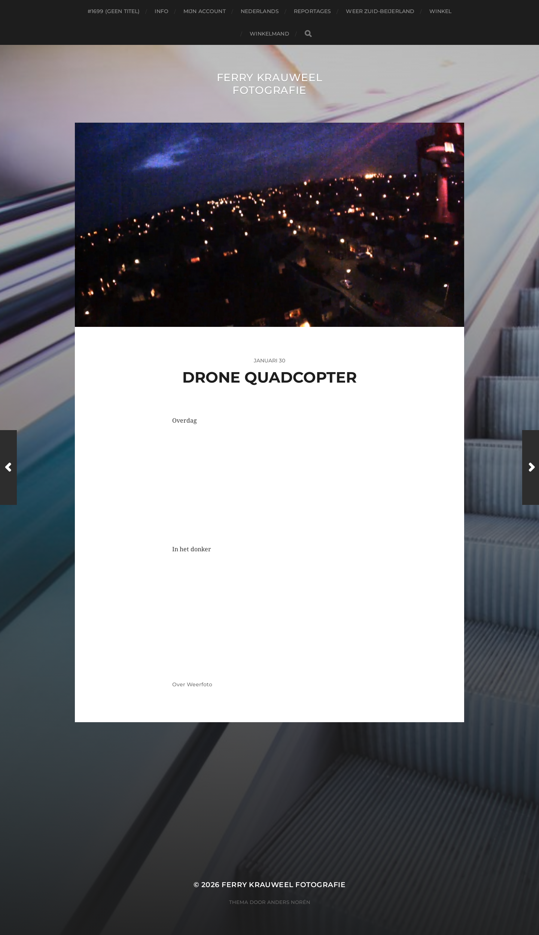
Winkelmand (269, 33)
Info (161, 11)
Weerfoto (199, 684)
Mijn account (204, 11)
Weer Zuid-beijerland (380, 11)
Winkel (440, 11)
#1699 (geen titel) (114, 11)
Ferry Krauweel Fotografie (270, 83)
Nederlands (260, 11)
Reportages (312, 11)
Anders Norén (288, 902)
